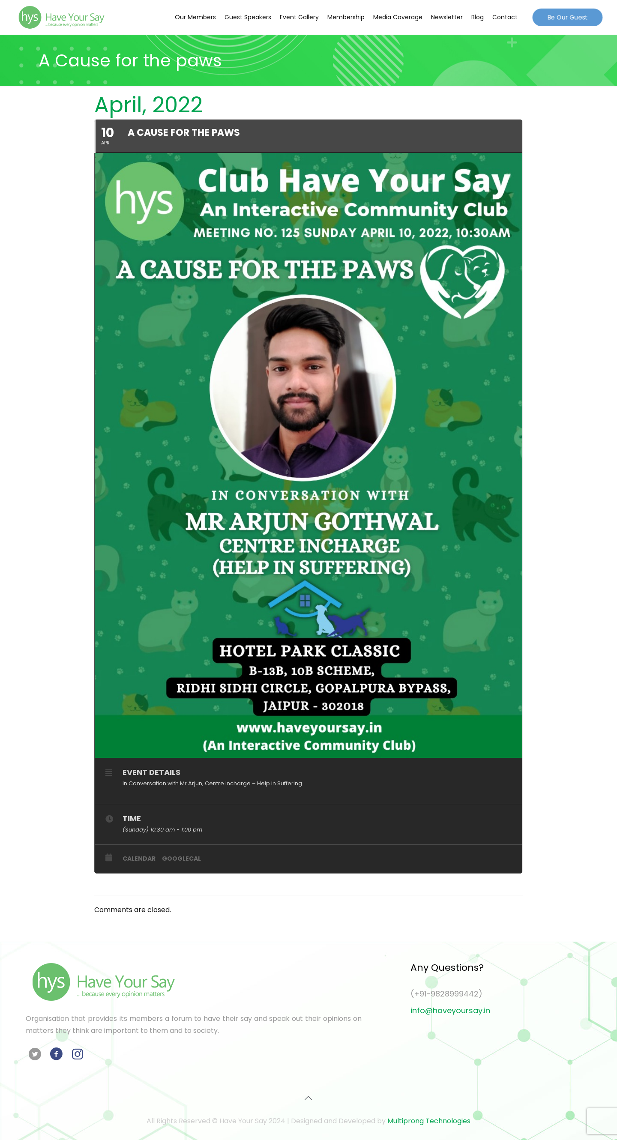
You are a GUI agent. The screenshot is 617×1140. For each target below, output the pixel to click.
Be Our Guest (567, 16)
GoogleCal (181, 858)
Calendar (139, 858)
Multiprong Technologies (428, 1121)
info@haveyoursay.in (450, 1010)
